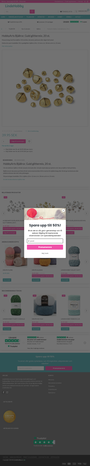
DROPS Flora (8, 270)
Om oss (80, 1)
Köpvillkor (55, 457)
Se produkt (7, 280)
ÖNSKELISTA (66, 12)
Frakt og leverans (70, 1)
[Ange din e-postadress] (30, 368)
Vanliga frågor (15, 457)
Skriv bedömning (33, 131)
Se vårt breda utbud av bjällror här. (14, 179)
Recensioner (20, 160)
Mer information (7, 46)
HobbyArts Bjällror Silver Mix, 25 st (73, 222)
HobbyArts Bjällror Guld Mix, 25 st (45, 222)
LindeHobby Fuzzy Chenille (14, 319)
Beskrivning (8, 160)
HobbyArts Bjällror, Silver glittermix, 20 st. (13, 222)
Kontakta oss (59, 1)
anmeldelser (18, 131)
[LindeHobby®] (14, 6)
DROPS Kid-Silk (37, 319)
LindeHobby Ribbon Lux (70, 319)
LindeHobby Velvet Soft (70, 270)
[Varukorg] (82, 11)
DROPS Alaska (37, 270)
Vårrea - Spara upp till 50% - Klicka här (13, 1)
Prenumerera (59, 368)
